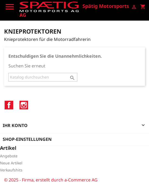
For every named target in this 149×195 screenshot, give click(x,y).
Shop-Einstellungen (27, 139)
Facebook (9, 105)
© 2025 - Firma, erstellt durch (34, 180)
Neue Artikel (11, 162)
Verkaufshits (11, 170)
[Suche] (42, 77)
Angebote (9, 155)
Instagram (23, 105)
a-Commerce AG (81, 180)
